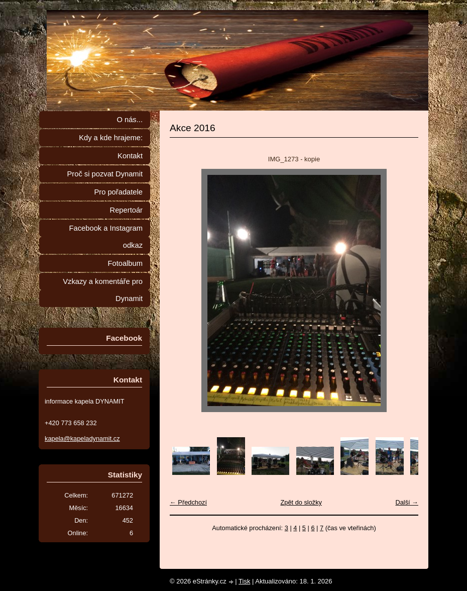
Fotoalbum (125, 263)
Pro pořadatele (118, 192)
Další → (406, 502)
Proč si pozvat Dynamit (105, 174)
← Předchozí (188, 502)
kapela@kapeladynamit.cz (82, 438)
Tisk (244, 581)
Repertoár (126, 210)
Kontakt (130, 156)
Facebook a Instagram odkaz (106, 236)
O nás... (129, 120)
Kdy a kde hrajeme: (111, 138)
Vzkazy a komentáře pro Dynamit (103, 290)
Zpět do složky (301, 502)
